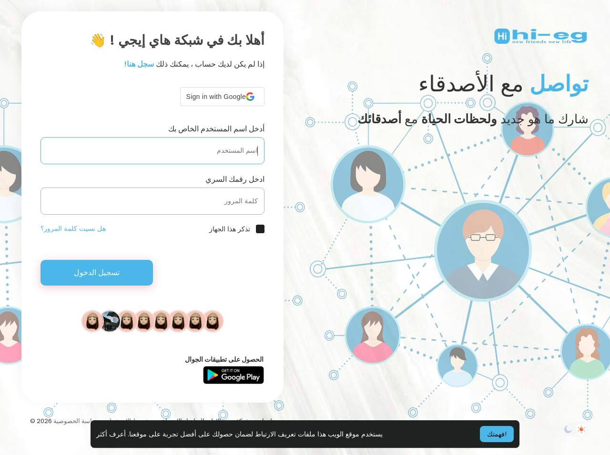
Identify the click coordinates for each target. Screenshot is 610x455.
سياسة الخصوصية (76, 420)
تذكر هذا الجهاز (229, 229)
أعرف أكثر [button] (111, 434)
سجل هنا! (139, 64)
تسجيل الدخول (97, 272)
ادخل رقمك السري (234, 179)
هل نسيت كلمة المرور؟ (73, 228)
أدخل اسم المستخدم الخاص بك (216, 128)
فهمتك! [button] (497, 434)
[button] (222, 96)
